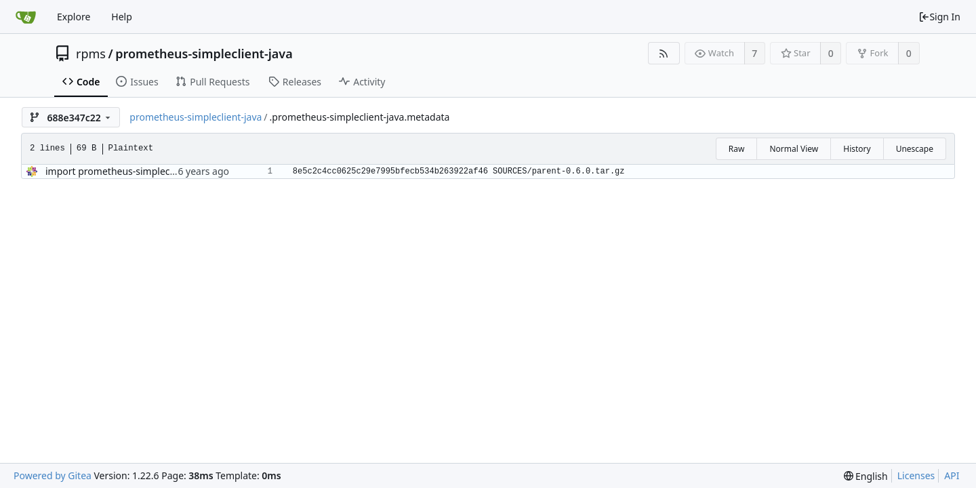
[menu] (866, 476)
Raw (737, 149)
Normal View (793, 149)
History (856, 149)
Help (121, 16)
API (951, 475)
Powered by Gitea (53, 475)
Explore (73, 16)
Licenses (916, 475)
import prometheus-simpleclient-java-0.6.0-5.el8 (152, 171)
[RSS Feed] (664, 53)
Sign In (939, 16)
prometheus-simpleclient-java (204, 53)
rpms (91, 53)
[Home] (26, 17)
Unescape (914, 149)
